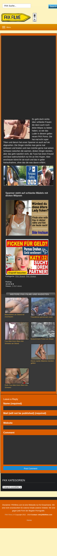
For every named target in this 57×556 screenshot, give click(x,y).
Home (29, 520)
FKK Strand (20, 276)
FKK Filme (8, 515)
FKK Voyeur (31, 276)
